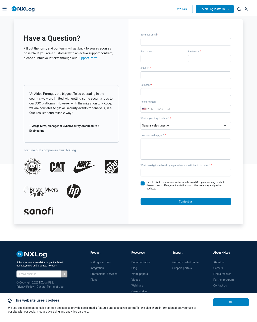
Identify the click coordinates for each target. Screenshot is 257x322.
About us (218, 262)
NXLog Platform (100, 262)
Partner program (223, 279)
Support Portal (88, 58)
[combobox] (145, 109)
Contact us (185, 201)
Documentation (141, 262)
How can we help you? (153, 135)
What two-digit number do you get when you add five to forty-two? (176, 165)
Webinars (137, 285)
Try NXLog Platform (212, 9)
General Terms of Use (50, 286)
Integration (97, 268)
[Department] (186, 126)
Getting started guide (185, 262)
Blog (134, 268)
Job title (146, 68)
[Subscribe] (64, 273)
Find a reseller (222, 273)
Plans (93, 279)
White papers (139, 273)
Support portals (182, 268)
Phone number (148, 101)
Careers (218, 268)
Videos (135, 279)
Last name (194, 51)
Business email (149, 34)
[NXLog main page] (23, 8)
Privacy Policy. (25, 286)
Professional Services (103, 273)
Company (146, 85)
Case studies (139, 291)
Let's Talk (181, 9)
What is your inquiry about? (156, 118)
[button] (4, 9)
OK (231, 302)
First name (147, 51)
